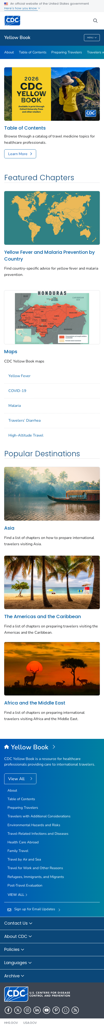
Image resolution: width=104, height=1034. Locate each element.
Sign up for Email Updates (34, 909)
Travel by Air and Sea (24, 859)
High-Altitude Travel (25, 435)
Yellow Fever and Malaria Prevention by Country (49, 255)
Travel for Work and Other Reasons (35, 868)
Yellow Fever (19, 375)
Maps (10, 351)
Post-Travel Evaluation (24, 885)
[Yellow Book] (52, 747)
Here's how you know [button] (22, 8)
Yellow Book (17, 37)
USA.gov (30, 1023)
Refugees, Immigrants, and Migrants (35, 876)
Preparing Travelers (66, 52)
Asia (9, 528)
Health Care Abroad (23, 842)
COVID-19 (17, 390)
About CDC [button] (18, 936)
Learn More (18, 154)
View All (17, 779)
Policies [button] (14, 949)
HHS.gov (11, 1023)
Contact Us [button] (18, 923)
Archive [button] (14, 976)
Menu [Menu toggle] (92, 38)
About (9, 52)
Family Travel (17, 850)
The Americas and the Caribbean (42, 616)
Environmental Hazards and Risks (33, 825)
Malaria (14, 405)
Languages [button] (18, 963)
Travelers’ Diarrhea (24, 420)
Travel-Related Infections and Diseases (37, 833)
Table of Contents (32, 52)
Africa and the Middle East (34, 703)
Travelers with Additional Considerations (38, 816)
